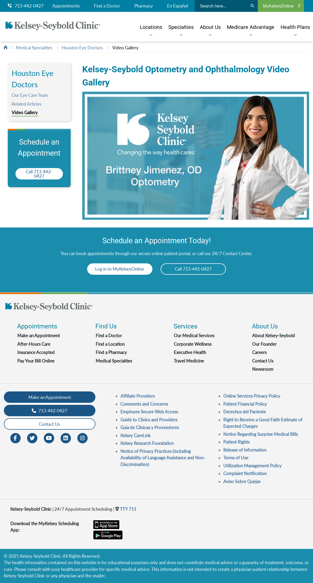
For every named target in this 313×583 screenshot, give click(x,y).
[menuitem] (151, 27)
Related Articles (26, 104)
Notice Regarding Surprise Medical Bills (260, 434)
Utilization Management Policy (252, 465)
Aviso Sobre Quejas (241, 481)
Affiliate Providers (137, 396)
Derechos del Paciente (244, 411)
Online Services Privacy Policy (251, 396)
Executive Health (190, 352)
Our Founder (264, 344)
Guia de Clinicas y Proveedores (149, 427)
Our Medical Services (194, 335)
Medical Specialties (34, 47)
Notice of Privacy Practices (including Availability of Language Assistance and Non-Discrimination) (162, 457)
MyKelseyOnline (281, 6)
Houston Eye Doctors (82, 47)
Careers (259, 352)
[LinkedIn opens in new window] (65, 437)
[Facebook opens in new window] (15, 437)
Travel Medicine (189, 361)
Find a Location (110, 344)
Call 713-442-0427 (39, 174)
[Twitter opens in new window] (32, 437)
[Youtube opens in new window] (49, 437)
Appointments (66, 6)
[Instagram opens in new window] (82, 437)
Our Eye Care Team (30, 95)
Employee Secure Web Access (149, 411)
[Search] (252, 6)
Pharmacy (143, 6)
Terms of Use (235, 457)
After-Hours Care (33, 344)
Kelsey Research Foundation (147, 443)
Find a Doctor (107, 6)
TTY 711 (125, 509)
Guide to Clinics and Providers (148, 419)
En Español (177, 6)
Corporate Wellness (192, 344)
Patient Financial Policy (245, 404)
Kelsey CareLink (135, 435)
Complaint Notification (245, 473)
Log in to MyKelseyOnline (118, 269)
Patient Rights (236, 442)
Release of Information (244, 450)
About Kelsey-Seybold (273, 335)
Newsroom (262, 369)
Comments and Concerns (144, 404)
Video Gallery (125, 47)
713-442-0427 (26, 6)
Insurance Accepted (36, 352)
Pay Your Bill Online (35, 361)
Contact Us (262, 361)
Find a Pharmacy (111, 352)
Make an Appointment (38, 335)
